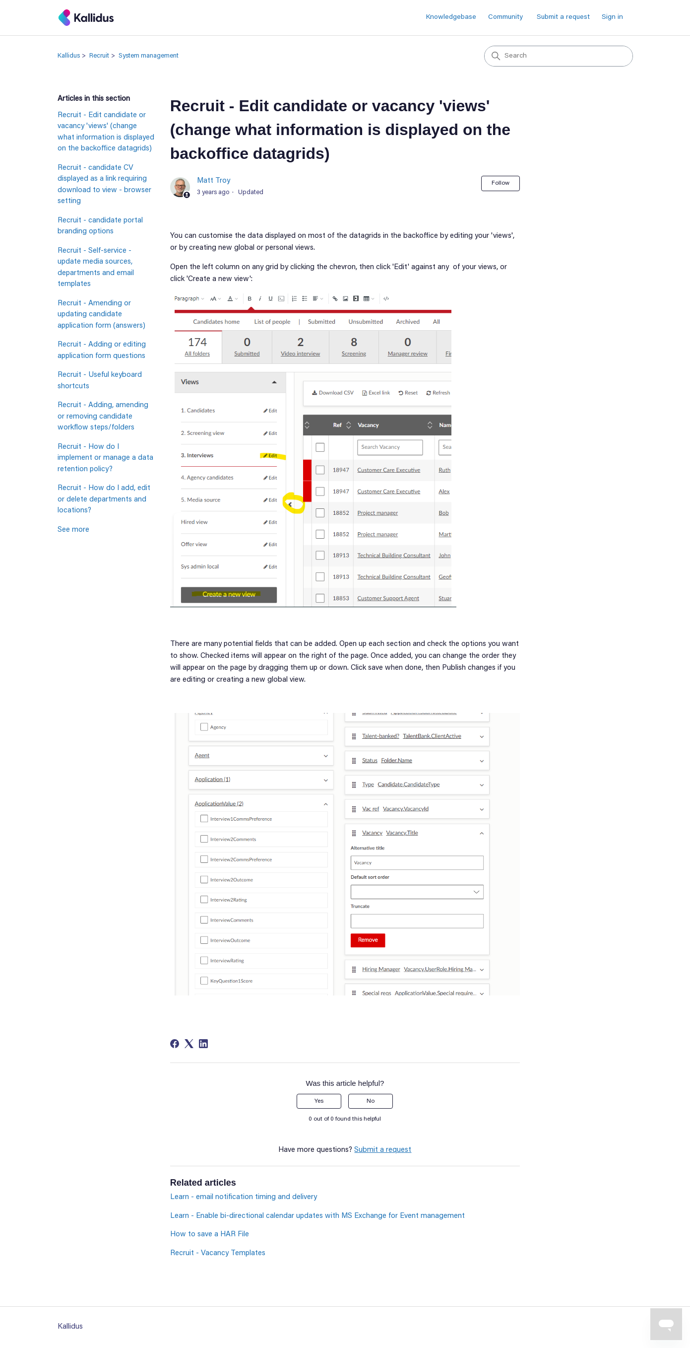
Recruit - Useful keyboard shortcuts (100, 380)
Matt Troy (213, 181)
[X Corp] (189, 1043)
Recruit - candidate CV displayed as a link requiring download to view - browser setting (104, 185)
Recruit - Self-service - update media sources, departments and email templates (96, 267)
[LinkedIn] (203, 1043)
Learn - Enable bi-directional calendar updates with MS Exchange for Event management (317, 1216)
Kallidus (69, 56)
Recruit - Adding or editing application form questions (102, 350)
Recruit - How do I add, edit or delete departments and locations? (104, 499)
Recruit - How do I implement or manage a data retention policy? (105, 458)
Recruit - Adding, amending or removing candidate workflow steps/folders (103, 416)
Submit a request (563, 17)
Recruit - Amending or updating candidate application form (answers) (101, 315)
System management (149, 56)
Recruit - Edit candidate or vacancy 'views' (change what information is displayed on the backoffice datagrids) (106, 132)
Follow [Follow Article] (500, 183)
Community (505, 17)
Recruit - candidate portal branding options (100, 226)
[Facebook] (174, 1043)
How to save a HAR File (209, 1234)
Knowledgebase (451, 17)
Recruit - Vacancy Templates (217, 1253)
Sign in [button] (612, 17)
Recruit (99, 56)
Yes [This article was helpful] (318, 1101)
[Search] (558, 56)
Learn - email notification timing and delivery (243, 1197)
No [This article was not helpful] (371, 1101)
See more (73, 530)
